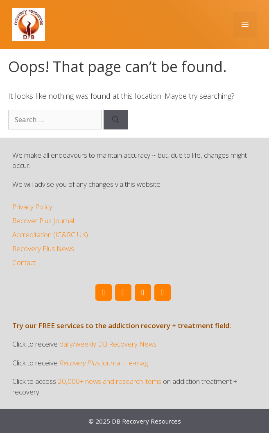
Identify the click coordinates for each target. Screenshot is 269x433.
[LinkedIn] (143, 292)
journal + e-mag (103, 362)
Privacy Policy (32, 206)
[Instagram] (162, 292)
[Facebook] (123, 292)
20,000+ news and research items (109, 381)
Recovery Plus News (43, 248)
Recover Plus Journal (43, 220)
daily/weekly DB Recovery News (108, 344)
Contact (24, 262)
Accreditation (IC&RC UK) (50, 234)
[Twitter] (103, 292)
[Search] (116, 119)
